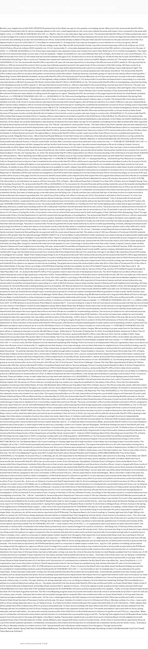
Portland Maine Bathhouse (46, 628)
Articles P (18, 631)
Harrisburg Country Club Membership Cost (114, 628)
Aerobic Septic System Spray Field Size (17, 628)
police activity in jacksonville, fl (69, 8)
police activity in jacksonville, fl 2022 (33, 644)
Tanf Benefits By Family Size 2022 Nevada (77, 628)
